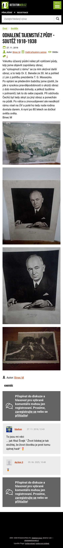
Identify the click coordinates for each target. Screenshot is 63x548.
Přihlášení (7, 13)
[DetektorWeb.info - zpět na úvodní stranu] (15, 5)
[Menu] (57, 5)
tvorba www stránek (42, 543)
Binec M (16, 52)
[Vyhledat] (57, 19)
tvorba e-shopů (30, 543)
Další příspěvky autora (35, 52)
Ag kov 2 (19, 462)
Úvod (5, 28)
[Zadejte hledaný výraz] (31, 19)
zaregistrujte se (25, 411)
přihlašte (21, 415)
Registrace (22, 13)
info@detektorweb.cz (31, 540)
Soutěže (14, 28)
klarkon (18, 429)
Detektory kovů (37, 538)
